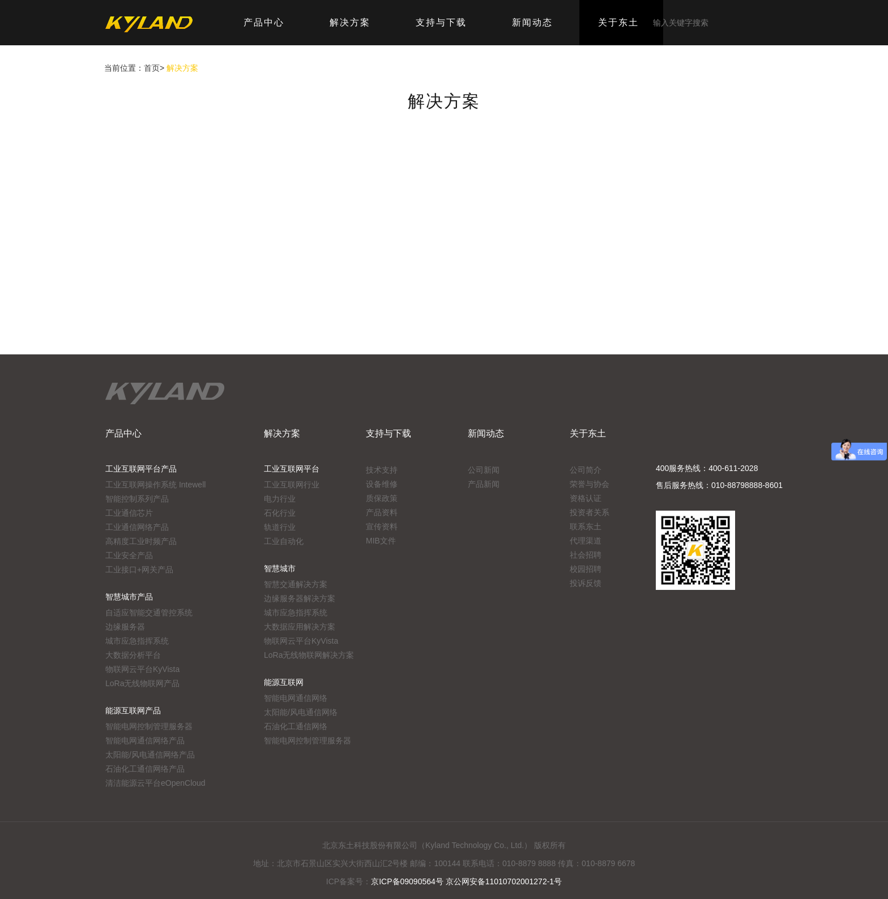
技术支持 (382, 469)
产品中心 (123, 433)
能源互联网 (284, 682)
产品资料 (382, 512)
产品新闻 (484, 484)
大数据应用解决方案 (299, 626)
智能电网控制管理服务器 (149, 726)
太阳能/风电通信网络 (301, 712)
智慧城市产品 (129, 596)
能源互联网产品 (133, 710)
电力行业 (280, 498)
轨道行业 (280, 527)
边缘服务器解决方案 (299, 598)
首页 (152, 67)
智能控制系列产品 (137, 498)
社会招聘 (585, 554)
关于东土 (588, 433)
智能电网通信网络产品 (145, 740)
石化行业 (280, 512)
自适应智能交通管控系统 (149, 612)
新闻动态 (486, 433)
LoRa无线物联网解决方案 (309, 655)
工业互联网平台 (291, 468)
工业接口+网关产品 (139, 569)
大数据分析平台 (133, 655)
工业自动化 (284, 541)
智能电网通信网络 (295, 698)
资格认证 (585, 498)
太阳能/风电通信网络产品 (150, 754)
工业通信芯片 (129, 512)
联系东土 (585, 526)
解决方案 (282, 433)
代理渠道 (585, 540)
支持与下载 (388, 433)
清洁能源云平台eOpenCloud (155, 782)
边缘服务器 (125, 626)
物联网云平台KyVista (142, 669)
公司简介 (585, 469)
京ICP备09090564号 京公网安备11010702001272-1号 (466, 881)
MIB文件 (381, 540)
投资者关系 (589, 512)
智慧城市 (280, 568)
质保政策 (382, 498)
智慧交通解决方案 (295, 584)
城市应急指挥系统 (137, 640)
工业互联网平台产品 (141, 468)
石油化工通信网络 (295, 726)
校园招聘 (585, 568)
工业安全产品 (129, 555)
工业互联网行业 (291, 484)
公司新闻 (484, 469)
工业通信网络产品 (137, 527)
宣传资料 (382, 526)
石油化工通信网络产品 (145, 768)
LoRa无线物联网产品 (142, 683)
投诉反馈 (585, 583)
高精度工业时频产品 (141, 541)
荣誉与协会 (589, 484)
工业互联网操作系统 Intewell (155, 484)
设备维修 (382, 484)
